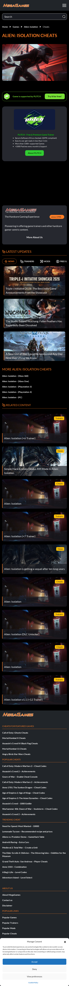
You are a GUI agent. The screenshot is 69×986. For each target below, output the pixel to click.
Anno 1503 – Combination (14, 867)
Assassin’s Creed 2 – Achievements (18, 771)
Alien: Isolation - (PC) (12, 397)
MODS (45, 261)
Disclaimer (7, 905)
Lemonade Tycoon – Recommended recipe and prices (27, 831)
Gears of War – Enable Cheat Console (20, 776)
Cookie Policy (33, 983)
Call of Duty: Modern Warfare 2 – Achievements (25, 782)
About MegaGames (11, 894)
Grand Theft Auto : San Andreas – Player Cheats (25, 861)
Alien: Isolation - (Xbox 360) (15, 376)
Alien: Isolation (31, 26)
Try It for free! (55, 96)
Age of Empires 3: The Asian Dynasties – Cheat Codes (27, 798)
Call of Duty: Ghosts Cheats (15, 732)
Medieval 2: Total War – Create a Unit (20, 847)
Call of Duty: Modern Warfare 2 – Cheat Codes (24, 766)
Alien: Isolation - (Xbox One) (15, 381)
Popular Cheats (9, 933)
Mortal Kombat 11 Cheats (14, 748)
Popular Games (9, 917)
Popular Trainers (10, 922)
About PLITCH (34, 153)
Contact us (7, 900)
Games (16, 26)
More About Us (35, 237)
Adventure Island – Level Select (17, 877)
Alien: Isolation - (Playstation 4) (17, 392)
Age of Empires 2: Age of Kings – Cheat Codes (23, 792)
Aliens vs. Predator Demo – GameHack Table (23, 837)
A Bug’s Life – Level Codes (14, 872)
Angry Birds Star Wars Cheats (16, 754)
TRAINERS (27, 261)
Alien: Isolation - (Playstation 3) (17, 386)
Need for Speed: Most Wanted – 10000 (20, 826)
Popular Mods (8, 928)
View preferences (34, 976)
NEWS (9, 261)
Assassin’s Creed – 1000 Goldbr (17, 803)
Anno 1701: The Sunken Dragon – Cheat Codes (24, 787)
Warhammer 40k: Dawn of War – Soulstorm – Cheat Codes (30, 809)
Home (5, 26)
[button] (65, 941)
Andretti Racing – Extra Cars (15, 842)
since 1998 (56, 217)
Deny (34, 969)
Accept (34, 962)
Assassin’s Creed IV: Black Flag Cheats (20, 743)
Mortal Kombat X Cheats (14, 738)
